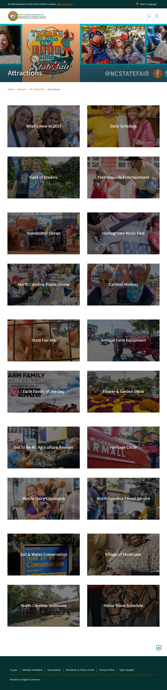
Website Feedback (32, 670)
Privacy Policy (106, 670)
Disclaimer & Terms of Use (80, 670)
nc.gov (13, 670)
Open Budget (127, 670)
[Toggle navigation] (159, 16)
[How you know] (65, 4)
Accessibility (54, 670)
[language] (148, 4)
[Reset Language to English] (137, 4)
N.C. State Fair (37, 89)
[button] (147, 16)
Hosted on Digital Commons (25, 679)
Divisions (21, 89)
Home (11, 89)
